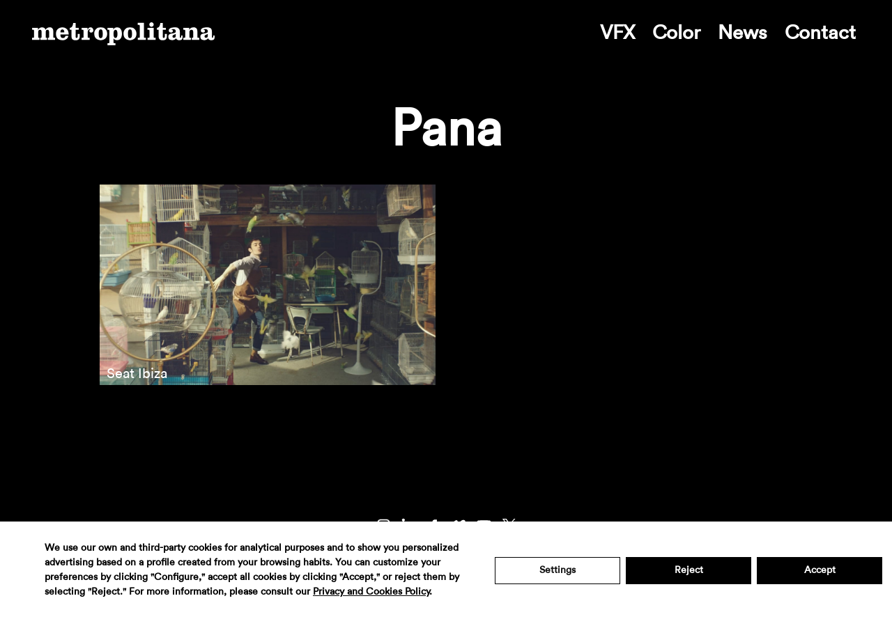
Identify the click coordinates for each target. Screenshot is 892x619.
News (742, 32)
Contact (820, 32)
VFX (617, 32)
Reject (689, 570)
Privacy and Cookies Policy (371, 592)
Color (676, 32)
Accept (820, 570)
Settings (557, 570)
